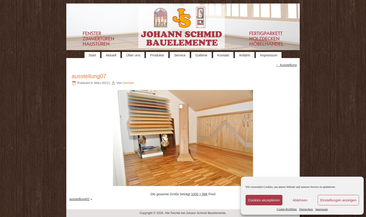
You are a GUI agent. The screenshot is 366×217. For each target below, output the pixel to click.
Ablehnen (300, 200)
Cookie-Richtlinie (287, 209)
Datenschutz (306, 209)
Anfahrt (244, 55)
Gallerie (201, 55)
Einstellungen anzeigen (338, 200)
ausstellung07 (89, 76)
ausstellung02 (79, 199)
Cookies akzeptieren (264, 200)
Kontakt (223, 55)
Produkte (157, 55)
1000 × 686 (199, 194)
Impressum (321, 209)
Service (180, 55)
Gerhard (128, 83)
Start (92, 55)
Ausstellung (286, 65)
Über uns (133, 55)
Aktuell (111, 55)
